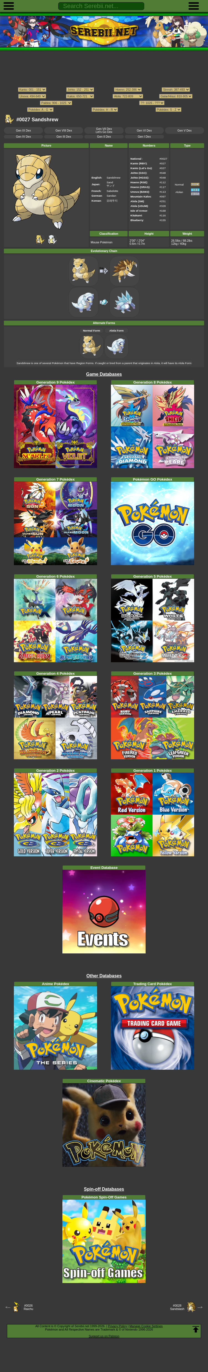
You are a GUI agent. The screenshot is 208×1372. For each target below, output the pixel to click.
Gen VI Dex (144, 130)
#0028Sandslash (177, 1307)
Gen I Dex (144, 136)
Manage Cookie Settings (146, 1326)
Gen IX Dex (23, 130)
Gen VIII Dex (63, 130)
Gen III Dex (63, 136)
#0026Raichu (28, 1307)
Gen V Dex (184, 130)
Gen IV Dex (23, 136)
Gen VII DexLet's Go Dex (104, 130)
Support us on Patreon (104, 1336)
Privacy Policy (117, 1326)
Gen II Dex (104, 136)
